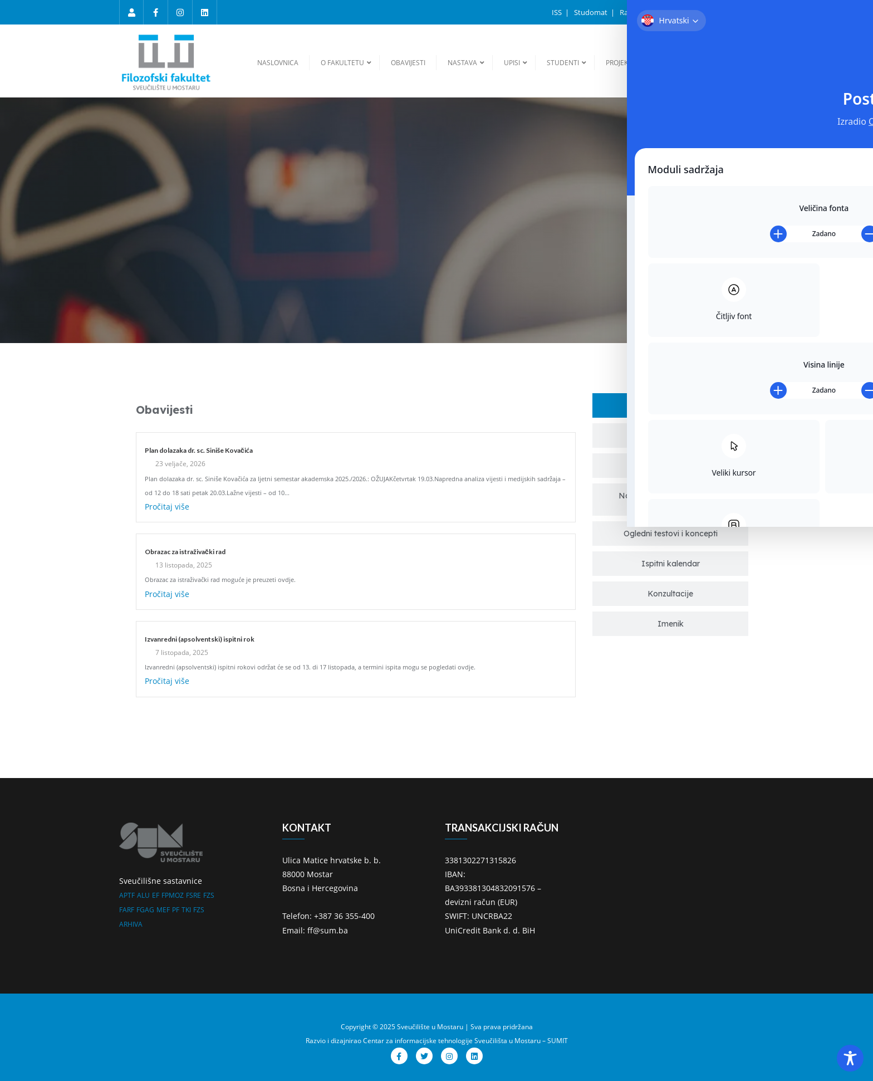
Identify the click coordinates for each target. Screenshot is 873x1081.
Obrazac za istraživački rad (185, 551)
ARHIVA (131, 924)
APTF (127, 895)
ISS (557, 12)
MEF (163, 909)
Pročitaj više (167, 506)
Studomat (591, 12)
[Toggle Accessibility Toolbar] (850, 1058)
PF (175, 909)
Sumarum (735, 12)
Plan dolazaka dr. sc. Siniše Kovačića (199, 450)
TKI (186, 909)
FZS (208, 895)
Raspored (636, 12)
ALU (143, 895)
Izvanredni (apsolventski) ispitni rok (199, 639)
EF (155, 895)
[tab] (670, 405)
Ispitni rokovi (686, 12)
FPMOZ (172, 895)
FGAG (145, 909)
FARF (126, 909)
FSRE (193, 895)
